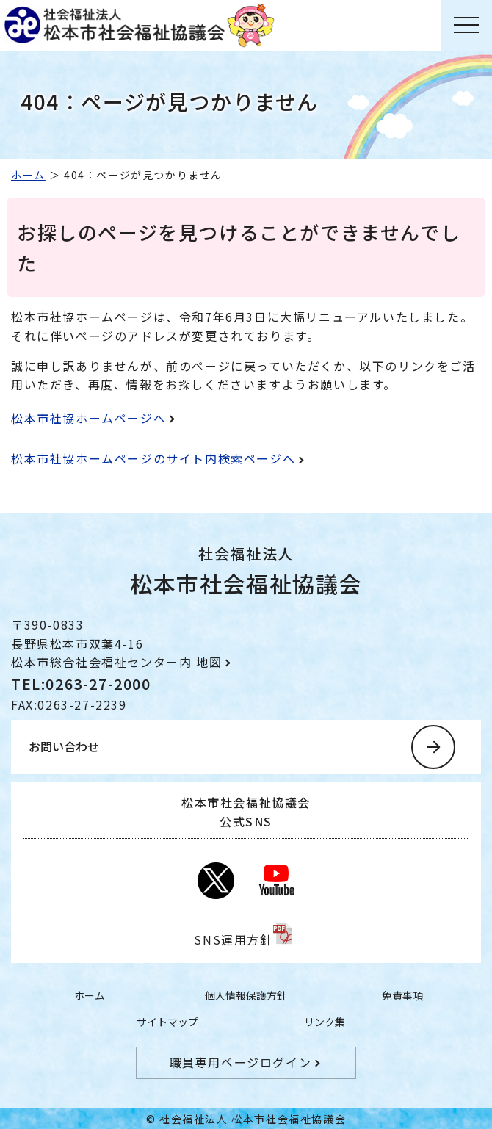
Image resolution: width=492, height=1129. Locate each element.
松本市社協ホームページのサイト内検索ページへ (153, 458)
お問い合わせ (64, 746)
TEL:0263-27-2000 (81, 683)
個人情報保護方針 (246, 995)
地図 (209, 662)
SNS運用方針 (233, 939)
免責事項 (402, 995)
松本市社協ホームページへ (88, 418)
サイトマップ (167, 1021)
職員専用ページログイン (241, 1062)
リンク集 (324, 1021)
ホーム (28, 174)
